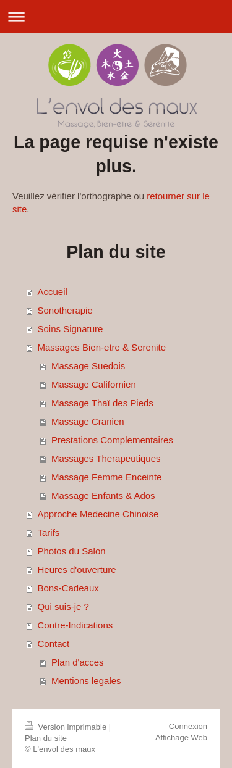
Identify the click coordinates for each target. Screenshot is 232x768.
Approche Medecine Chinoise (98, 514)
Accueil (52, 291)
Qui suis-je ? (63, 606)
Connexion (188, 726)
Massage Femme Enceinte (106, 477)
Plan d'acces (77, 662)
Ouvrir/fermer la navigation (116, 16)
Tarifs (49, 532)
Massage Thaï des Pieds (102, 403)
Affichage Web (181, 737)
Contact (54, 643)
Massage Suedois (88, 366)
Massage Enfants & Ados (103, 495)
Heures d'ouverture (77, 569)
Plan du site (46, 738)
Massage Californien (93, 384)
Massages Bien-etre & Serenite (102, 347)
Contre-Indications (75, 625)
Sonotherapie (65, 310)
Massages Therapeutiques (106, 458)
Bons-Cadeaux (68, 588)
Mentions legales (86, 680)
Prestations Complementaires (112, 440)
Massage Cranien (87, 421)
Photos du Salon (72, 551)
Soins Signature (70, 328)
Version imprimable (67, 727)
